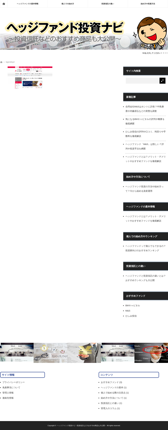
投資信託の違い (107, 4)
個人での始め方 (67, 4)
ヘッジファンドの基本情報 (27, 4)
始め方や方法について (112, 398)
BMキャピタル (132, 305)
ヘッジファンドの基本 (112, 387)
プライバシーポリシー (13, 382)
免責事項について (11, 387)
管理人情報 (8, 392)
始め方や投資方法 (148, 4)
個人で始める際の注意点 (113, 392)
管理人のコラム (109, 408)
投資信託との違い (110, 403)
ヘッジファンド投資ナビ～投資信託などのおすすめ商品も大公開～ (81, 425)
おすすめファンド (110, 382)
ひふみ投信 (131, 316)
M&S (127, 310)
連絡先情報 (8, 398)
